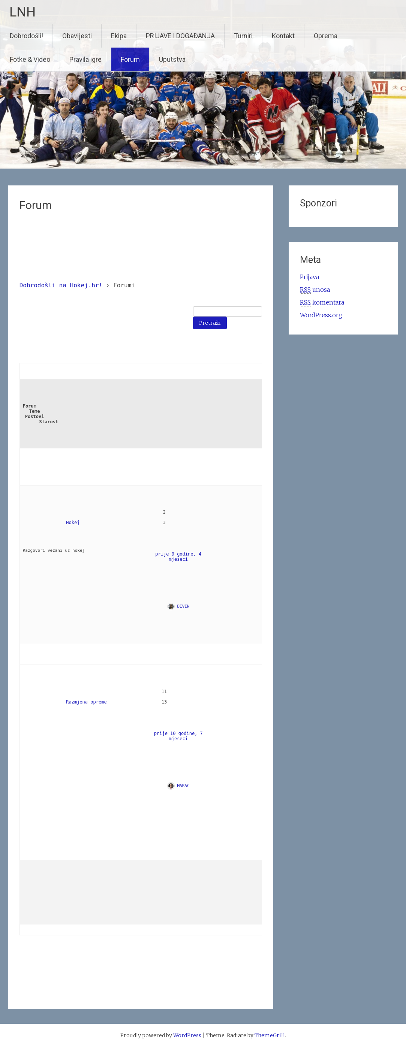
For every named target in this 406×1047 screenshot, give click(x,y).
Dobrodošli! (26, 36)
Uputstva (172, 59)
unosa (315, 290)
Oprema (325, 36)
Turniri (243, 36)
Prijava (309, 277)
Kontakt (283, 36)
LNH (22, 12)
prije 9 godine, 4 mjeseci (179, 556)
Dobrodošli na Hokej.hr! (61, 285)
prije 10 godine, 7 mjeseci (179, 736)
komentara (322, 302)
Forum (130, 59)
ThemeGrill (270, 1035)
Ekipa (119, 36)
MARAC (183, 785)
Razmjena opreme (86, 702)
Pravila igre (85, 59)
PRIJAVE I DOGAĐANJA (180, 36)
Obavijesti (77, 36)
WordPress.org (321, 315)
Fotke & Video (30, 59)
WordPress (187, 1035)
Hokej (72, 522)
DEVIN (183, 606)
